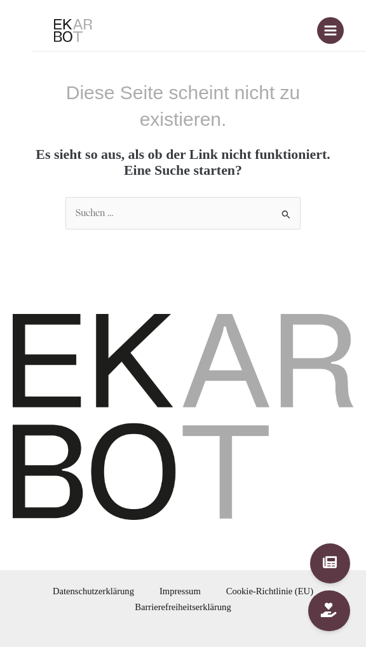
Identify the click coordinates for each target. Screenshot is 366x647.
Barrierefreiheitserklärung (183, 607)
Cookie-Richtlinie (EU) (269, 591)
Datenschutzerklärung (93, 591)
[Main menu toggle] (330, 30)
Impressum (180, 591)
